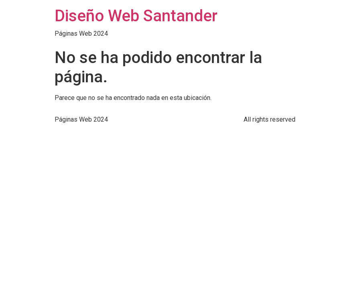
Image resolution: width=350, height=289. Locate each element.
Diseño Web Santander (136, 15)
